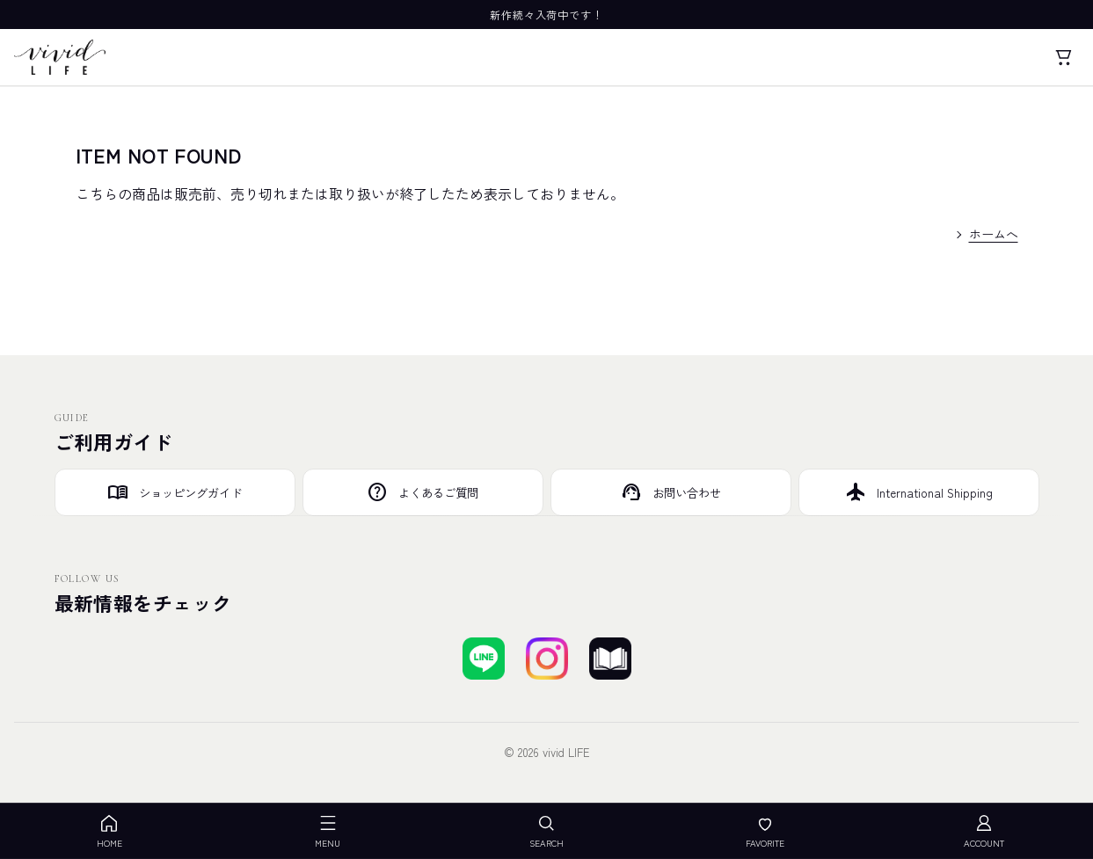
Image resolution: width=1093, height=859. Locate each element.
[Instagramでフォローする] (547, 658)
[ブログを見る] (610, 658)
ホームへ (993, 234)
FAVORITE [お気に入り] (765, 831)
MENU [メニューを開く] (327, 831)
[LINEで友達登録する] (484, 658)
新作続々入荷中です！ (547, 14)
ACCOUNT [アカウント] (984, 831)
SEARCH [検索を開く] (546, 831)
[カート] (1063, 57)
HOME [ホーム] (109, 831)
